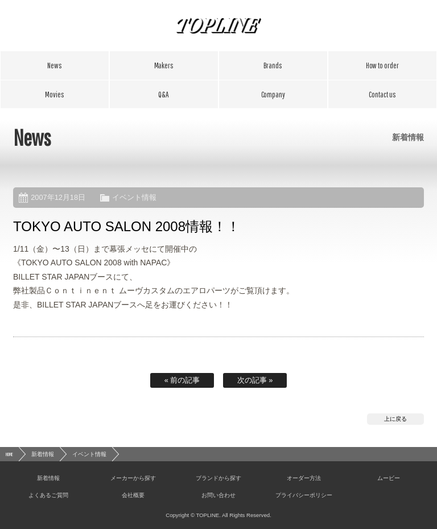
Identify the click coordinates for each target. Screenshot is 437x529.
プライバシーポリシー (303, 495)
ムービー (55, 94)
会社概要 (273, 94)
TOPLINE (218, 25)
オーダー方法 (382, 65)
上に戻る (395, 419)
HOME (9, 454)
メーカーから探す (164, 65)
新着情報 (55, 65)
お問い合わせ (382, 94)
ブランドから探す (273, 65)
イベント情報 (134, 197)
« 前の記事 (182, 380)
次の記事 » (255, 380)
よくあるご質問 (164, 94)
